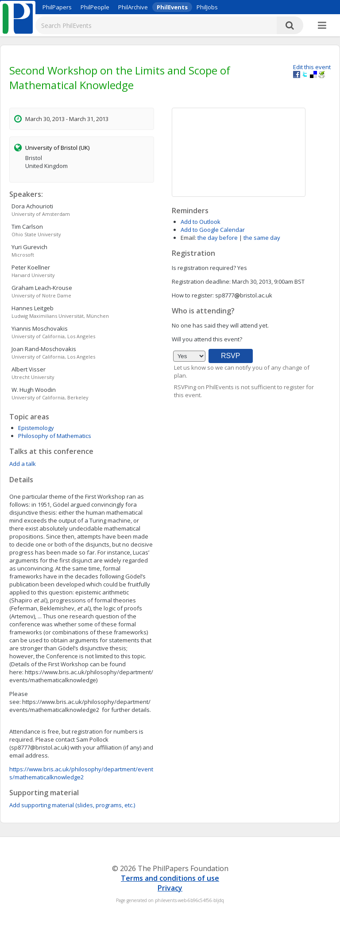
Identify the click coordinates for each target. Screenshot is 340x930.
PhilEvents (172, 7)
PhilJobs (207, 7)
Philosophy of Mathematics (54, 436)
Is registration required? (204, 268)
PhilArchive (133, 7)
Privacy (170, 888)
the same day (261, 238)
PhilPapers (57, 7)
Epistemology (36, 428)
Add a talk (22, 464)
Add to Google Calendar (213, 230)
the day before (217, 238)
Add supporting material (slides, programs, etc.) (72, 805)
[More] (322, 25)
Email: (188, 238)
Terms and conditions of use (170, 878)
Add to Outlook (200, 222)
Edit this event (312, 67)
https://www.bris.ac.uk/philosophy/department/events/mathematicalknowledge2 (81, 773)
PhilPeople (95, 7)
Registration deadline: (201, 281)
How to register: (193, 295)
